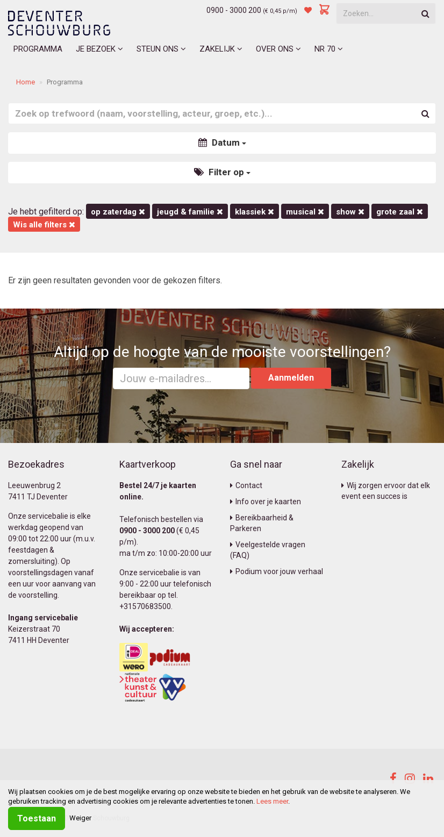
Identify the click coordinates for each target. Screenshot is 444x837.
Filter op (222, 172)
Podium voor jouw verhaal (276, 571)
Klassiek (254, 212)
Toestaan (36, 818)
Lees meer (272, 801)
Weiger (80, 818)
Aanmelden (291, 378)
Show (350, 212)
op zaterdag (118, 212)
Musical (305, 212)
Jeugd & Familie (190, 212)
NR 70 (328, 49)
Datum (222, 142)
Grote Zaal (399, 212)
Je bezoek (99, 49)
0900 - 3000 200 (233, 10)
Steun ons (161, 49)
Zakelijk (220, 49)
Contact (246, 485)
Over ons (278, 49)
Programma (37, 49)
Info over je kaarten (265, 501)
